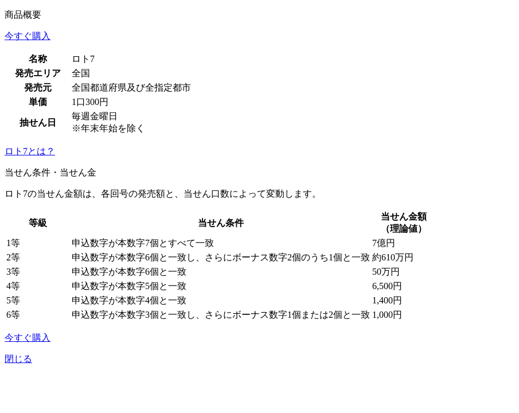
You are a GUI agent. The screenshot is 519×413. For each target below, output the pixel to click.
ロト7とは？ (30, 151)
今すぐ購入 (27, 36)
